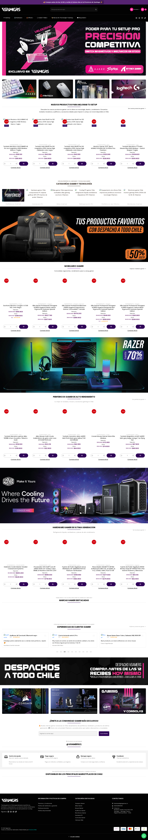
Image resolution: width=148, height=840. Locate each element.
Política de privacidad (44, 810)
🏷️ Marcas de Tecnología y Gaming (63, 18)
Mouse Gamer (79, 808)
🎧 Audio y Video (42, 18)
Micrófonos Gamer (80, 813)
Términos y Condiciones (45, 803)
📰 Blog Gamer (82, 18)
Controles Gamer (80, 817)
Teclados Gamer (80, 803)
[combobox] (74, 9)
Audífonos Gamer (80, 810)
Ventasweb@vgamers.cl (120, 803)
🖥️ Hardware (18, 18)
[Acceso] (135, 9)
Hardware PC (79, 815)
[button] (57, 652)
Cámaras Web (79, 820)
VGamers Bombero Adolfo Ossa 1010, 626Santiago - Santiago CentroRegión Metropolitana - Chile (122, 810)
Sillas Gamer (78, 806)
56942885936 (117, 806)
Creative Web (33, 829)
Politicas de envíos (43, 808)
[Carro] (143, 9)
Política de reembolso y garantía (47, 806)
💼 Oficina (29, 18)
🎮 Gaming (7, 18)
